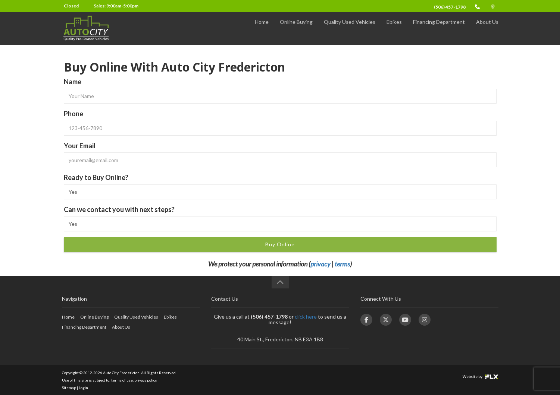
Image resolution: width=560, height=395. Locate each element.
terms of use (122, 380)
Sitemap (69, 387)
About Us (487, 28)
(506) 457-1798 (450, 7)
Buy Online (280, 244)
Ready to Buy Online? (96, 177)
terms (342, 264)
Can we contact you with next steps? (119, 209)
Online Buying (296, 28)
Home (262, 28)
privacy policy (145, 380)
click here (306, 316)
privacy (320, 264)
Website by (480, 376)
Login (83, 387)
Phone (73, 114)
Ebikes (394, 28)
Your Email (80, 146)
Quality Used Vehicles (349, 28)
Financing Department (439, 28)
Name (72, 82)
